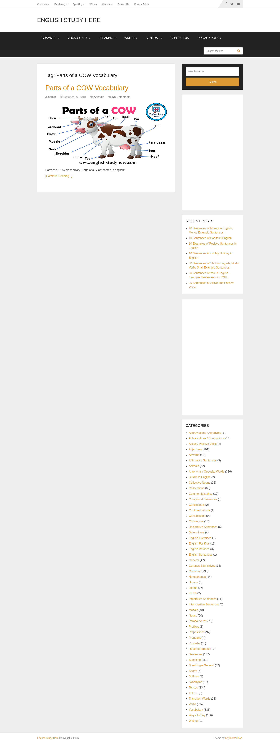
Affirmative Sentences (202, 460)
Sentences (195, 654)
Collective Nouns (199, 482)
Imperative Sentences (202, 598)
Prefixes (194, 626)
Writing (93, 4)
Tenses (193, 687)
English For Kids (199, 543)
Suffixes (194, 676)
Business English (200, 477)
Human (193, 582)
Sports (193, 670)
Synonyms (195, 682)
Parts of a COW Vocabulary (86, 88)
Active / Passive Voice (203, 443)
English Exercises (200, 538)
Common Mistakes (200, 493)
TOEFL (193, 693)
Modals (193, 610)
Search (239, 50)
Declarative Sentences (203, 526)
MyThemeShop (233, 738)
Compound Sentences (203, 499)
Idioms (193, 587)
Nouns (193, 615)
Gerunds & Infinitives (202, 565)
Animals (99, 96)
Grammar (42, 4)
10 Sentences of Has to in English (210, 238)
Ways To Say (197, 715)
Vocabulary (60, 4)
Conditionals (196, 504)
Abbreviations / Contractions (206, 438)
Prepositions (196, 632)
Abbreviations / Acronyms (205, 432)
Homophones (197, 576)
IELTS (192, 593)
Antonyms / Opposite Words (206, 471)
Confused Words (199, 510)
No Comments (121, 96)
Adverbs (194, 454)
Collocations (196, 488)
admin (52, 96)
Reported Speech (200, 648)
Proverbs (194, 643)
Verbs (192, 704)
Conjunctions (197, 515)
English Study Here (69, 20)
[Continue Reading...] (58, 176)
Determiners (196, 532)
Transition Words (199, 698)
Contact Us (123, 4)
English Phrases (199, 549)
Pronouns (195, 637)
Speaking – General (201, 665)
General (106, 4)
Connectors (196, 521)
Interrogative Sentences (204, 604)
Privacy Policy (141, 4)
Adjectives (195, 449)
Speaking (77, 4)
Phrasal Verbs (198, 621)
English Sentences (200, 554)
